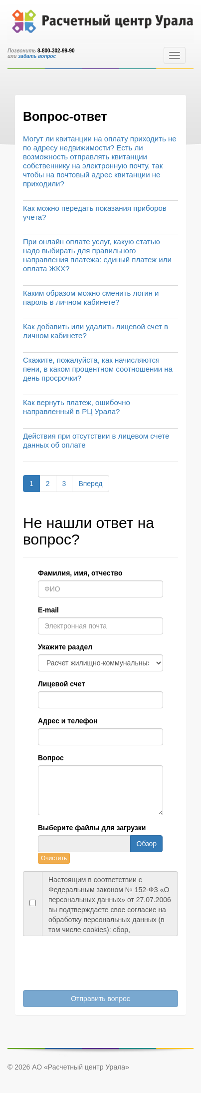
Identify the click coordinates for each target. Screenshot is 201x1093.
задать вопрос (37, 56)
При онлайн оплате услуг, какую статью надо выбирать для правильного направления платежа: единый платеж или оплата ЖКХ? (97, 255)
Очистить (54, 858)
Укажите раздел (65, 647)
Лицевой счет (61, 684)
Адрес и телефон (68, 721)
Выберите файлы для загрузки (92, 828)
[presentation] (89, 961)
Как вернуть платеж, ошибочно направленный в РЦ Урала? (76, 407)
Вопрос (51, 758)
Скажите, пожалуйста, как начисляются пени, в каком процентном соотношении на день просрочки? (98, 369)
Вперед (90, 484)
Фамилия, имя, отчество (80, 573)
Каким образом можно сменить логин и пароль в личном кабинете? (91, 297)
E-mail (48, 610)
